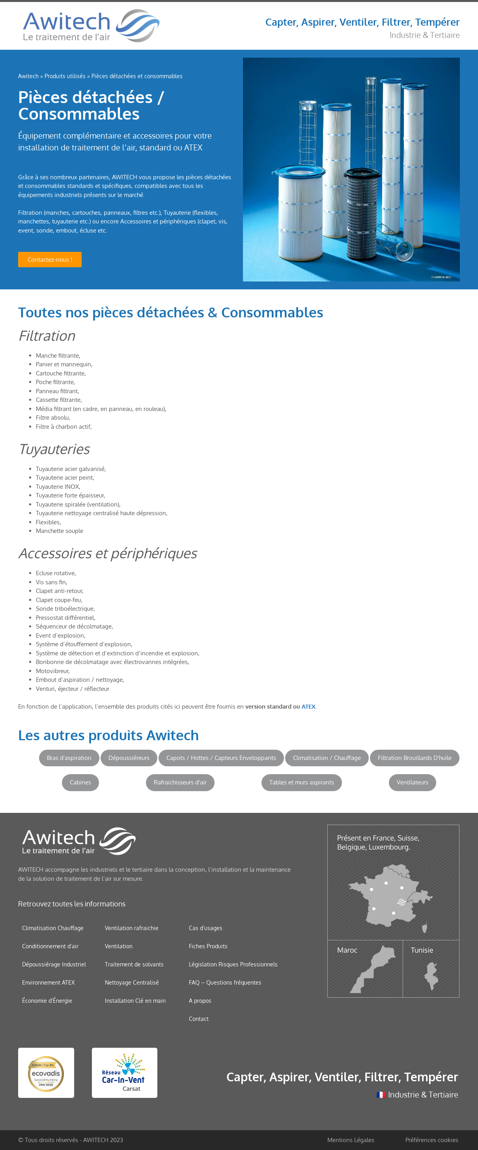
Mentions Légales (350, 1140)
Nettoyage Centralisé (132, 982)
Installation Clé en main (135, 1000)
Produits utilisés (65, 75)
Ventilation (119, 946)
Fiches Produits (208, 946)
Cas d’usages (205, 928)
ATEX (309, 706)
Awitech (28, 75)
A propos (200, 1000)
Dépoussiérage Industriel (54, 964)
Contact (199, 1018)
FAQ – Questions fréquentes (225, 982)
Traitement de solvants (134, 964)
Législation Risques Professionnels (233, 964)
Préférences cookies (431, 1140)
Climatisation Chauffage (53, 928)
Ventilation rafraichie (132, 928)
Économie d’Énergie (47, 1000)
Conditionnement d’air (50, 946)
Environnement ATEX (48, 982)
